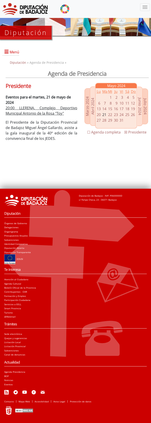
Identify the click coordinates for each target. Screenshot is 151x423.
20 (99, 114)
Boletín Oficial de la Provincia (20, 287)
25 (127, 114)
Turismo (8, 312)
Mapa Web (24, 401)
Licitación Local (12, 342)
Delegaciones (11, 227)
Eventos (8, 384)
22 (110, 114)
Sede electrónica (13, 333)
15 (110, 108)
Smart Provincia (12, 308)
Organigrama (11, 231)
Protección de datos (80, 401)
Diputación (18, 62)
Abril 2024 (92, 106)
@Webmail (10, 316)
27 (99, 120)
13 (99, 108)
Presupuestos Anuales (16, 235)
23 (116, 114)
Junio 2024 (139, 106)
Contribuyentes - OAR (15, 291)
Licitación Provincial (15, 346)
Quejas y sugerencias (15, 338)
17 (122, 108)
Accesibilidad (42, 401)
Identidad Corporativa (16, 243)
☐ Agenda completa (104, 132)
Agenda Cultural (12, 283)
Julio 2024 (145, 106)
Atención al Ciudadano (16, 279)
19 (133, 108)
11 (127, 103)
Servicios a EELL (12, 304)
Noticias (8, 380)
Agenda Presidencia (14, 371)
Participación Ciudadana (17, 300)
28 (104, 120)
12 (133, 103)
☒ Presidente (135, 132)
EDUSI (13, 259)
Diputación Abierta (14, 248)
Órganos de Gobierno (15, 223)
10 (122, 103)
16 (116, 108)
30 (116, 120)
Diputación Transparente (17, 252)
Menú (14, 52)
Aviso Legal (59, 401)
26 (133, 114)
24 (122, 114)
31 (122, 120)
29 (110, 120)
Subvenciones (11, 239)
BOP (6, 376)
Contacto (9, 401)
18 (127, 108)
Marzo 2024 (87, 106)
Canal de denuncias (14, 354)
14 (104, 108)
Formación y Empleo (15, 296)
